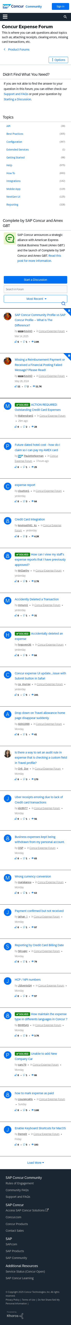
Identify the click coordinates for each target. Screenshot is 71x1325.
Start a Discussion (35, 279)
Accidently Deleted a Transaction (37, 599)
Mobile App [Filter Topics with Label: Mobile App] (13, 188)
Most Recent (35, 298)
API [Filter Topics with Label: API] (8, 126)
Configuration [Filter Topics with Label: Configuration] (14, 141)
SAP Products (15, 1251)
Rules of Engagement (20, 1183)
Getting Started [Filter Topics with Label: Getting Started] (15, 157)
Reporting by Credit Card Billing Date (39, 945)
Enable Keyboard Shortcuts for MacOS (40, 1128)
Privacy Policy (13, 1299)
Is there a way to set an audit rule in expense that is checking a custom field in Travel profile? (41, 757)
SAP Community (16, 1257)
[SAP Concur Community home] (13, 6)
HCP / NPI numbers (28, 979)
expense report (25, 485)
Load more (34, 1162)
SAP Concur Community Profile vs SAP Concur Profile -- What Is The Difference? (40, 320)
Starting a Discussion (17, 99)
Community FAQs (17, 1190)
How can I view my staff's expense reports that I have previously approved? (40, 559)
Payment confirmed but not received (39, 910)
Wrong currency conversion (33, 876)
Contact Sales (15, 1230)
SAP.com (11, 1244)
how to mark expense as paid (34, 1093)
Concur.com (13, 1217)
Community (34, 6)
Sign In (60, 6)
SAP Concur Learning (20, 1278)
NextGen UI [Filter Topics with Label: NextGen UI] (13, 196)
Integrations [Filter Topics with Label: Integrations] (13, 180)
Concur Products (17, 1224)
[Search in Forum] (35, 289)
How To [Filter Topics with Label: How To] (10, 173)
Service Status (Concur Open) (25, 1271)
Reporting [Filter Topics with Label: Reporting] (12, 204)
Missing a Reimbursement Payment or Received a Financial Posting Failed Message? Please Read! (40, 365)
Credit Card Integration (30, 519)
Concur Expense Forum (52, 331)
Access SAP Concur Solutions (27, 1210)
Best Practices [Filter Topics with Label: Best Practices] (14, 133)
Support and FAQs (16, 94)
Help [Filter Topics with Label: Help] (9, 165)
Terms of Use (28, 1299)
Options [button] (60, 60)
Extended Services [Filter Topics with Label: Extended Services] (17, 149)
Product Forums (18, 49)
